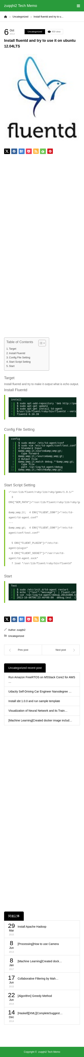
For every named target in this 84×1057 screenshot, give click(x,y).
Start (12, 366)
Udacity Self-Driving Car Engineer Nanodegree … (40, 691)
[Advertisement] (42, 205)
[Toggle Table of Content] (40, 343)
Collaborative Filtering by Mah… (38, 978)
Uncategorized (35, 31)
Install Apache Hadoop (32, 926)
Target (12, 348)
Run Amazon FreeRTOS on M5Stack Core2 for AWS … (41, 679)
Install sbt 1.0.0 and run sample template (34, 701)
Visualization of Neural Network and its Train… (37, 710)
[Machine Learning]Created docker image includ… (40, 720)
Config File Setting (19, 357)
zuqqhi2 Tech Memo (20, 6)
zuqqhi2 (21, 630)
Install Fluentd (17, 353)
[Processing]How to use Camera (38, 944)
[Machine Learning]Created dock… (40, 961)
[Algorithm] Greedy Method (35, 996)
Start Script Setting (20, 361)
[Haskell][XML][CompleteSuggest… (40, 1013)
